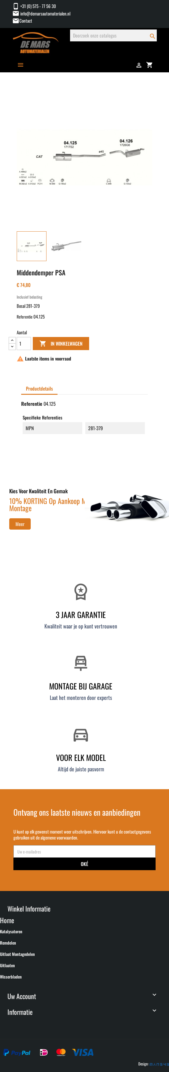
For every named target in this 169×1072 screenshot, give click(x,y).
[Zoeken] (113, 35)
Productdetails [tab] (39, 388)
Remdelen (8, 943)
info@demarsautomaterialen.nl (41, 13)
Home (7, 920)
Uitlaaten (7, 965)
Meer (19, 524)
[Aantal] (24, 343)
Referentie (24, 317)
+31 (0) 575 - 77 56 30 (34, 6)
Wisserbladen (11, 977)
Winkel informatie (28, 908)
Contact (25, 20)
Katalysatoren (11, 931)
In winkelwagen (61, 344)
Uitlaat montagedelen (17, 954)
